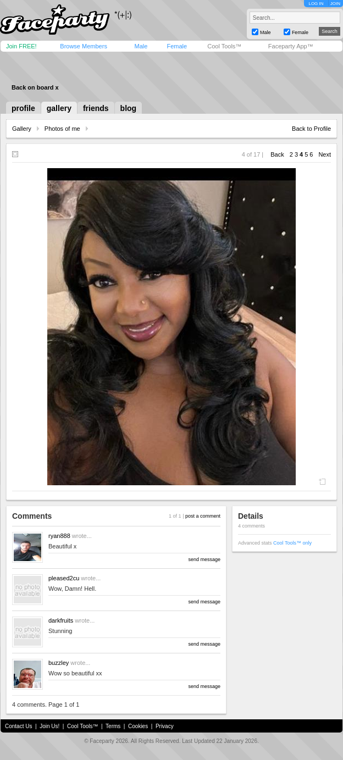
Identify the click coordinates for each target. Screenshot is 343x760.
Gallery (21, 128)
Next (324, 154)
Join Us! (49, 726)
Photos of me (62, 128)
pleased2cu (63, 578)
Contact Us (18, 726)
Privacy (165, 726)
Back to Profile (311, 128)
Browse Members (83, 46)
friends (96, 108)
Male (140, 46)
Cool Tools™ (224, 46)
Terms (113, 726)
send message (204, 559)
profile (23, 108)
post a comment (202, 516)
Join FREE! (21, 46)
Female (177, 46)
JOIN (335, 3)
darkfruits (60, 620)
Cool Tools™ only (292, 543)
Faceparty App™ (290, 46)
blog (128, 108)
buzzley (58, 662)
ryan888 (59, 535)
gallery (59, 108)
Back (277, 154)
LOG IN (315, 3)
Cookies (138, 726)
